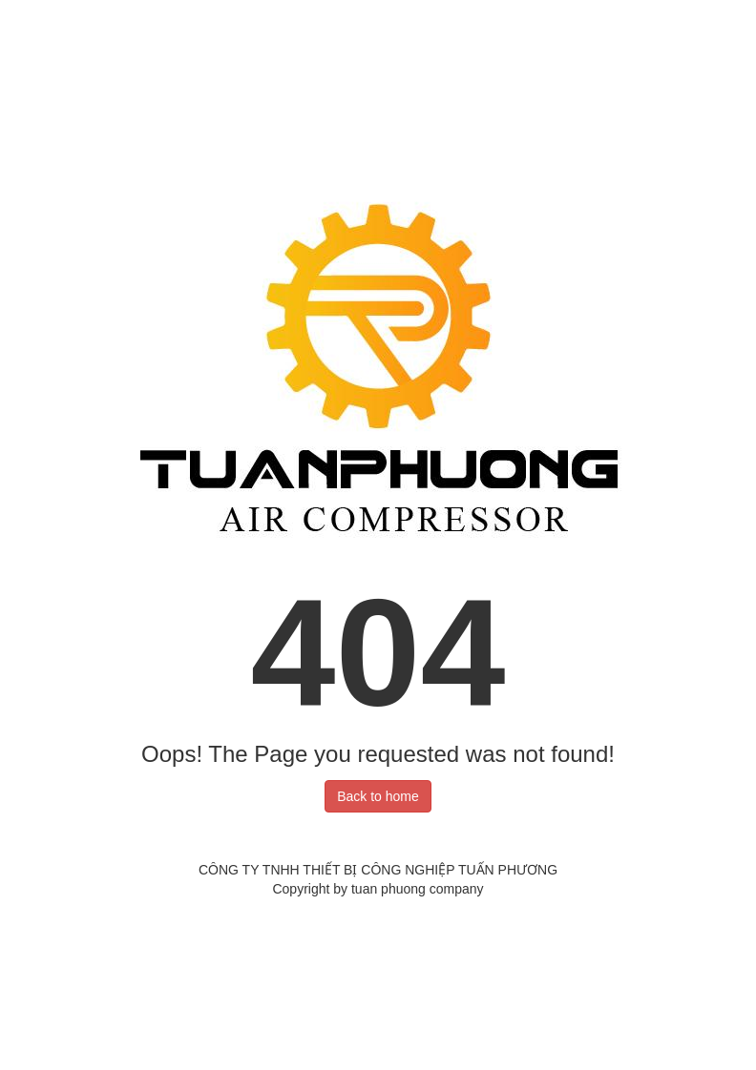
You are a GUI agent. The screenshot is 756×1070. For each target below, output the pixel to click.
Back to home (378, 796)
